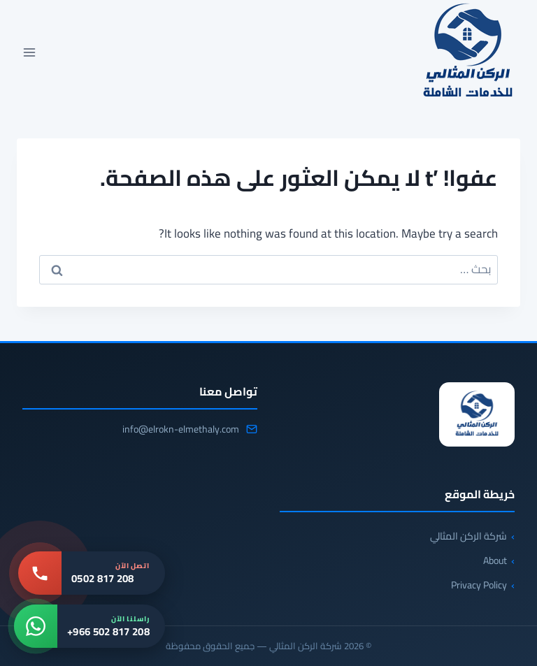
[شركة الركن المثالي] (477, 414)
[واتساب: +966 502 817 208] (89, 626)
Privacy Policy (479, 585)
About (495, 560)
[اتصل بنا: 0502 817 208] (91, 573)
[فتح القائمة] (30, 52)
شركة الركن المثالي (468, 536)
